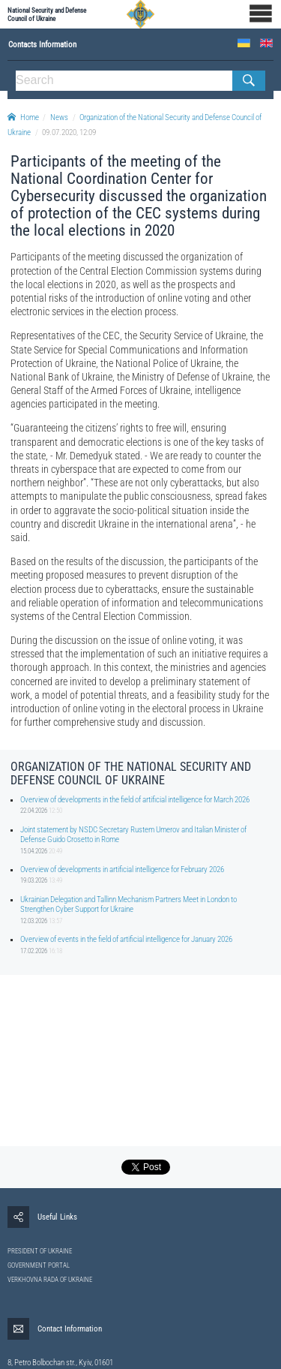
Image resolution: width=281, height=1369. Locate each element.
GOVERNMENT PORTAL (38, 1265)
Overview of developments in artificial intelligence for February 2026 (122, 869)
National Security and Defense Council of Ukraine (46, 14)
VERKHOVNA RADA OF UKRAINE (49, 1279)
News (59, 117)
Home (23, 117)
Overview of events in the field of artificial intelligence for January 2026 (126, 939)
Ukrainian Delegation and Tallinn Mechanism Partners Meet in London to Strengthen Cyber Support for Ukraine (128, 904)
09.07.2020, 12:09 (69, 132)
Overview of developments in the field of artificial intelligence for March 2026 (135, 800)
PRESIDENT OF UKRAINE (39, 1251)
